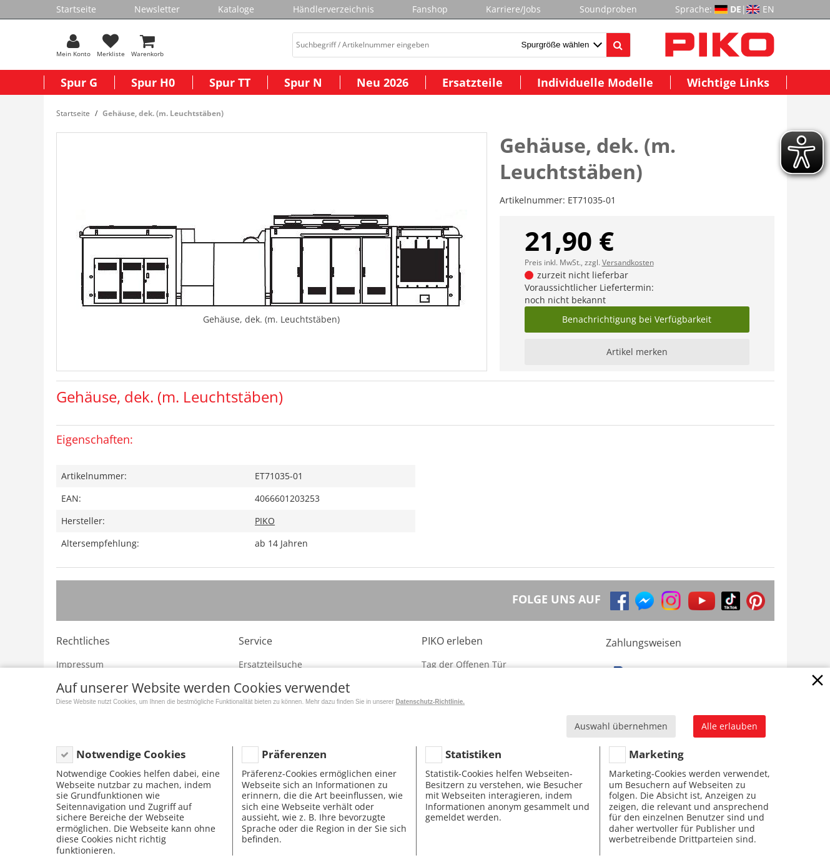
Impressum (80, 664)
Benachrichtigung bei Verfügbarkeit (636, 319)
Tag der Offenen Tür (464, 664)
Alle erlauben (729, 726)
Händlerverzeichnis (333, 9)
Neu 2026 (382, 82)
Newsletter (157, 9)
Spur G (79, 82)
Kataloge (236, 9)
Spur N (303, 82)
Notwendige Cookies (130, 754)
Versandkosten (628, 262)
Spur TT (229, 82)
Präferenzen (294, 754)
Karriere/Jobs (513, 9)
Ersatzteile (472, 82)
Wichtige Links (728, 82)
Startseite (76, 9)
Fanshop (430, 9)
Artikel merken (637, 352)
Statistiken (473, 754)
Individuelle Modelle (595, 82)
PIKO (265, 521)
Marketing (656, 754)
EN (768, 9)
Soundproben (608, 9)
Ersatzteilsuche (270, 664)
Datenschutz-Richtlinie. (430, 701)
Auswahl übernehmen (621, 726)
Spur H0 (153, 82)
